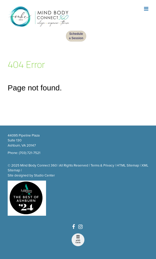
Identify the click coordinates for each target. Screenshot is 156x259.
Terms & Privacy (102, 165)
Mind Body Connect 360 (38, 165)
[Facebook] (73, 227)
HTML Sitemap (128, 165)
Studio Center (44, 175)
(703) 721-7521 (29, 153)
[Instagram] (80, 227)
